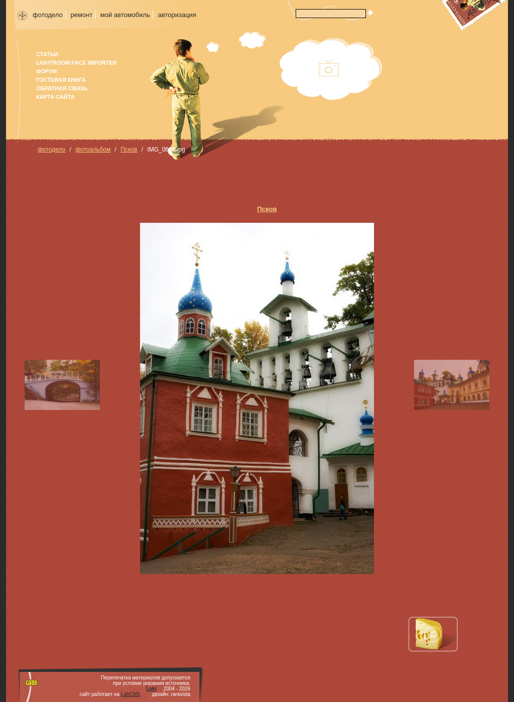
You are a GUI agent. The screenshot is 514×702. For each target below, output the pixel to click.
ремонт (81, 15)
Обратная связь (61, 88)
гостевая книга (61, 80)
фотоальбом (92, 149)
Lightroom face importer (76, 63)
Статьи (47, 54)
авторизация (177, 15)
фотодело (48, 15)
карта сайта (55, 97)
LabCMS (131, 694)
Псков (128, 149)
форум (46, 71)
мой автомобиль (125, 15)
